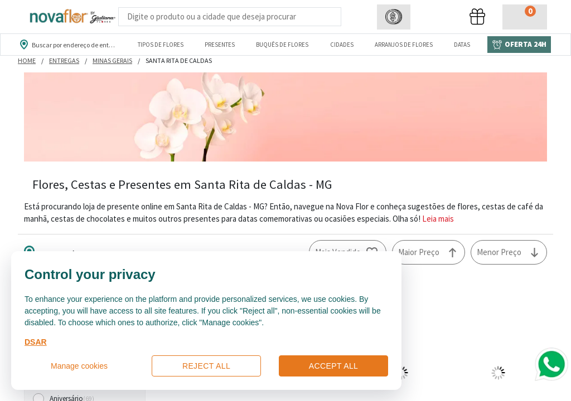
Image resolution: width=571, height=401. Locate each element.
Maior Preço (418, 252)
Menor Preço (499, 252)
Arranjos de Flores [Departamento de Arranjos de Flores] (404, 44)
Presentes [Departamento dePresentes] (220, 44)
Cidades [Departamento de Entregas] (342, 44)
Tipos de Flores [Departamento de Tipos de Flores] (160, 44)
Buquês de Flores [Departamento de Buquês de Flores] (282, 44)
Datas (462, 44)
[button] (393, 17)
